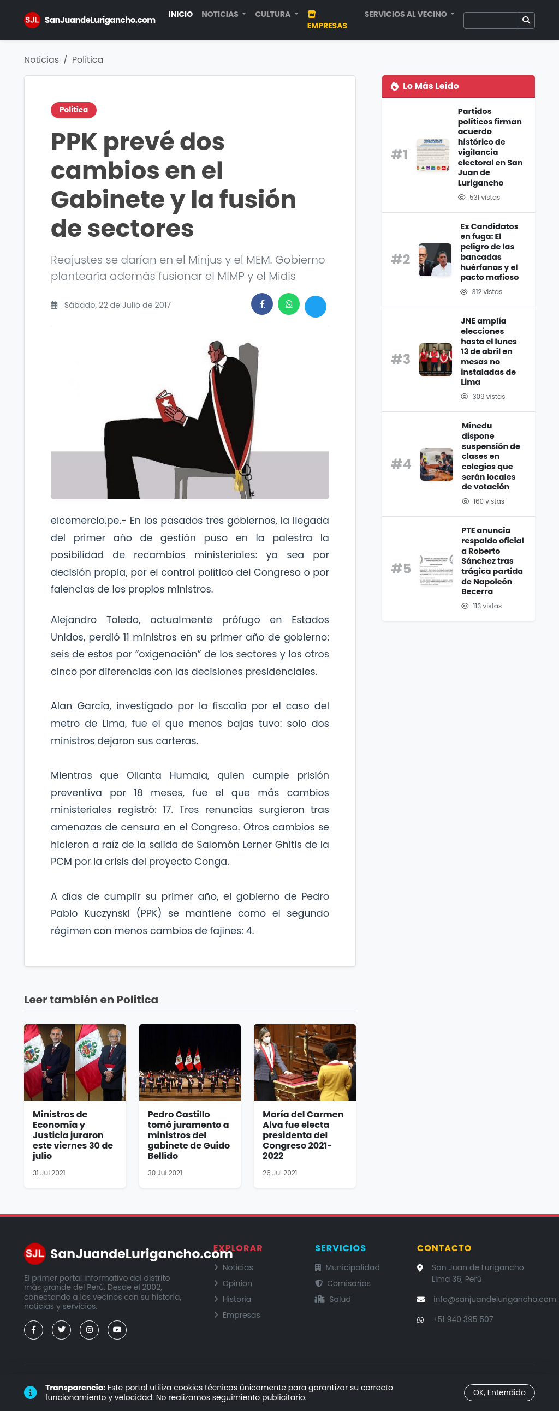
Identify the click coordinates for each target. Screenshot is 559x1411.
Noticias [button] (220, 14)
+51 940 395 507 (462, 1319)
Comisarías (343, 1283)
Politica (88, 59)
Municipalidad (347, 1267)
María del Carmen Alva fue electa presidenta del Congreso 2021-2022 (303, 1135)
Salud (333, 1299)
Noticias (41, 59)
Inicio (181, 14)
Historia (232, 1299)
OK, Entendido (499, 1392)
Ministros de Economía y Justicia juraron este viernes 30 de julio (73, 1135)
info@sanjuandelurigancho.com (494, 1299)
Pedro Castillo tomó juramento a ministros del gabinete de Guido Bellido (189, 1135)
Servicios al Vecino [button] (407, 14)
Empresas (327, 20)
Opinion (232, 1283)
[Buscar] (490, 20)
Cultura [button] (273, 14)
